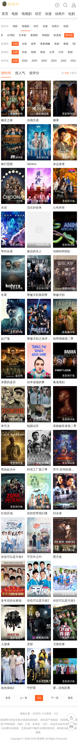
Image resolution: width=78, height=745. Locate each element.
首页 (5, 13)
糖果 (56, 120)
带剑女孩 (7, 251)
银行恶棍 (7, 164)
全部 (15, 43)
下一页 (54, 697)
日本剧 (22, 35)
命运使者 (59, 164)
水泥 (4, 207)
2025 (34, 60)
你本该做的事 (36, 382)
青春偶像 (45, 43)
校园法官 (33, 426)
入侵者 (5, 644)
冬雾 (4, 294)
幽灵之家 (7, 120)
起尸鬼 (5, 338)
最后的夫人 (34, 251)
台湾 (51, 52)
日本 (60, 52)
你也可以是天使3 (64, 600)
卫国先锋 (59, 644)
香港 (42, 52)
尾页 (70, 697)
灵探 (30, 644)
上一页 (23, 697)
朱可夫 (5, 426)
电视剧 (27, 13)
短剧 (71, 13)
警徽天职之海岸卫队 (40, 338)
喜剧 (56, 43)
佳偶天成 (33, 120)
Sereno (31, 164)
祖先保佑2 (7, 688)
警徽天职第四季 (37, 294)
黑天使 (57, 556)
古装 (24, 43)
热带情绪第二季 (63, 338)
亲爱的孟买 (8, 382)
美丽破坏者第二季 (64, 426)
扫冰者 (57, 513)
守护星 (31, 688)
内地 (24, 52)
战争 (33, 43)
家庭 (65, 43)
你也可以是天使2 (38, 600)
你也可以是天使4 (12, 556)
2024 (44, 60)
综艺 (38, 13)
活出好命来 (34, 207)
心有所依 (59, 207)
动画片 (60, 13)
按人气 (20, 73)
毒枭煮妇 (59, 382)
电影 (15, 13)
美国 (70, 52)
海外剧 (69, 35)
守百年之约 (34, 556)
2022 (63, 60)
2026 (24, 60)
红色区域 (7, 513)
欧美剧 (57, 35)
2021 (73, 60)
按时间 (6, 73)
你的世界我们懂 (37, 513)
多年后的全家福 (11, 600)
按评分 (34, 73)
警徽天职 (59, 294)
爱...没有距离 (61, 688)
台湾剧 (11, 35)
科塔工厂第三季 (37, 469)
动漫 (48, 13)
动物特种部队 (62, 251)
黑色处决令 (8, 469)
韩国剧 (46, 35)
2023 (54, 60)
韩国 (33, 52)
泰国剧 (34, 35)
